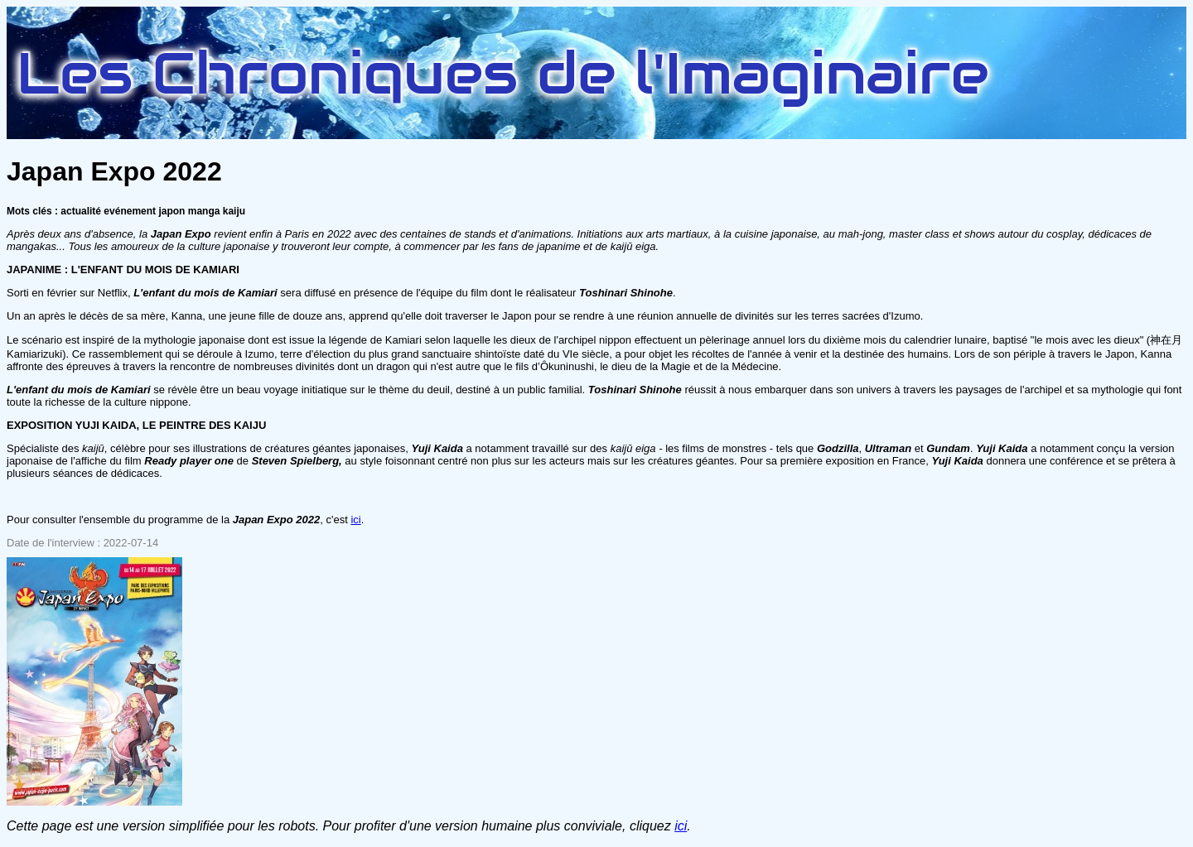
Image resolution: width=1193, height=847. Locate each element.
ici (355, 519)
